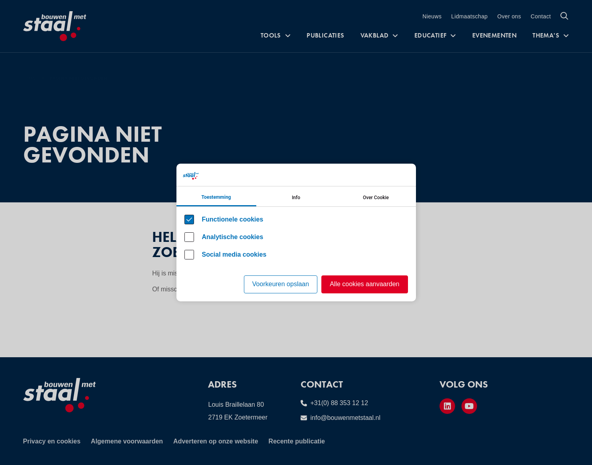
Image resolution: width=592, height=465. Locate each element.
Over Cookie (376, 197)
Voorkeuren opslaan (280, 284)
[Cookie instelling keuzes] (296, 232)
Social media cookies (234, 254)
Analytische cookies (232, 236)
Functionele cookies (232, 219)
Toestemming (216, 197)
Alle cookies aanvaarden (364, 284)
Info (296, 197)
